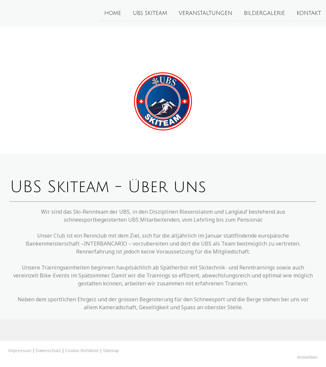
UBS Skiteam (150, 13)
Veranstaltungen (205, 13)
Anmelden (307, 357)
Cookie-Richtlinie (82, 350)
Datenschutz (48, 350)
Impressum (19, 350)
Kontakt (309, 13)
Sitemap (111, 350)
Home (112, 13)
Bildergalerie (264, 13)
